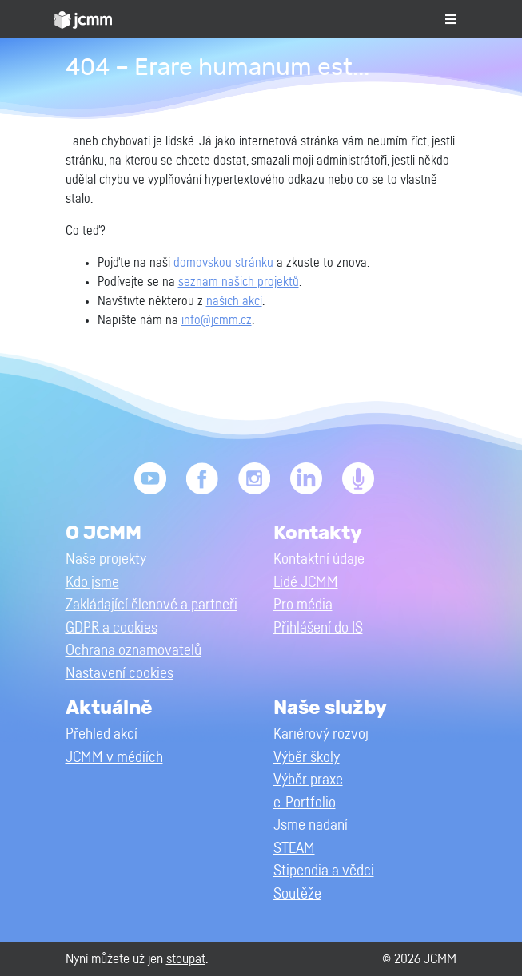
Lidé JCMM (305, 582)
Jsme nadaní (310, 825)
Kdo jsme (92, 582)
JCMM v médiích (114, 757)
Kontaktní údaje (319, 559)
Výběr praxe (308, 780)
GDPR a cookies (111, 628)
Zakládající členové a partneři (151, 605)
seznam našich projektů (238, 282)
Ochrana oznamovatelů (133, 650)
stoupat (185, 959)
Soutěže (297, 894)
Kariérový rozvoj (321, 734)
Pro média (303, 605)
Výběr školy (306, 757)
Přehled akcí (101, 734)
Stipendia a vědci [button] (323, 871)
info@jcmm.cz (216, 320)
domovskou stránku (223, 262)
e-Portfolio (304, 803)
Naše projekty (106, 559)
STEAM (294, 848)
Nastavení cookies (119, 673)
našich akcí (234, 301)
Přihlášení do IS (318, 628)
